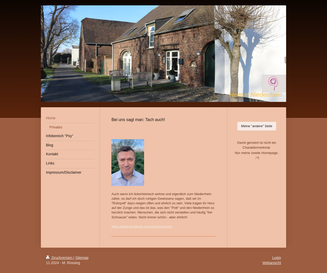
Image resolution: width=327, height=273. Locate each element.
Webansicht (271, 263)
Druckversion (59, 258)
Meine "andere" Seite (256, 126)
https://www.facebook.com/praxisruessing (141, 226)
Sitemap (81, 258)
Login (276, 258)
